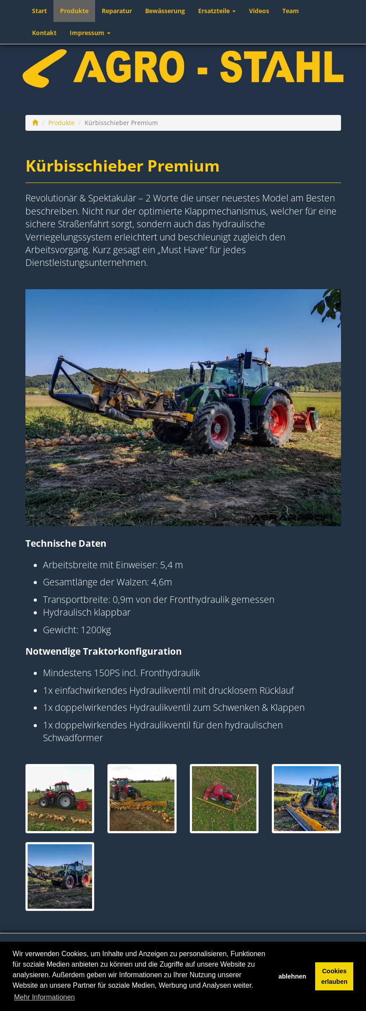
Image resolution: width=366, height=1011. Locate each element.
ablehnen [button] (292, 976)
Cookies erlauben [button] (334, 976)
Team (290, 11)
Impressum (90, 33)
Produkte (74, 11)
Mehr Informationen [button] (44, 997)
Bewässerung (165, 11)
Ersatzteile (217, 11)
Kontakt (44, 33)
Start (39, 11)
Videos (259, 11)
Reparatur (117, 11)
